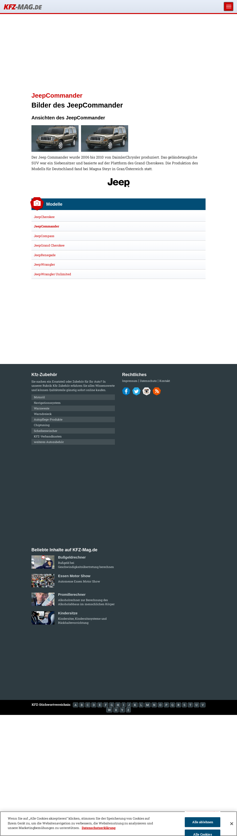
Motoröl (39, 397)
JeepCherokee (44, 217)
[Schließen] (231, 823)
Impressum (129, 381)
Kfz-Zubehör (61, 385)
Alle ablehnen (202, 822)
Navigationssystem (47, 403)
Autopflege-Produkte (48, 419)
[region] (118, 823)
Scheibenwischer (45, 431)
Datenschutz (148, 381)
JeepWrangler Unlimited (52, 274)
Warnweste (41, 408)
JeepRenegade (45, 255)
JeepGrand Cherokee (49, 245)
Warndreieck (43, 414)
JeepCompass (44, 236)
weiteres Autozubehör (49, 442)
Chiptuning (42, 425)
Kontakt (164, 381)
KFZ (22, 7)
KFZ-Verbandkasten (48, 436)
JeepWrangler (44, 264)
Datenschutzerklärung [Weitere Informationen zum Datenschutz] (99, 828)
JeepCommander (46, 226)
